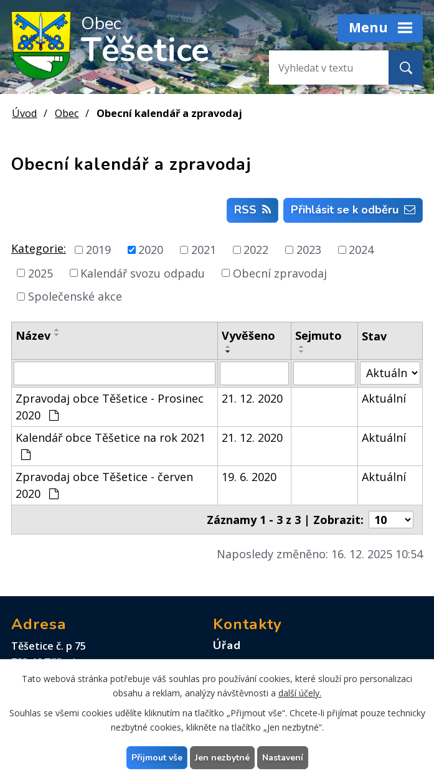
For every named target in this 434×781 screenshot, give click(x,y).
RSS (252, 209)
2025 (40, 272)
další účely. (299, 693)
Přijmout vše (156, 758)
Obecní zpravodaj (280, 272)
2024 (361, 249)
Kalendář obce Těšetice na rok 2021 (110, 445)
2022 (255, 249)
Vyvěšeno (248, 335)
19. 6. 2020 (249, 476)
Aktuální (384, 398)
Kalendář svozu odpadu (142, 272)
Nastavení (282, 758)
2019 (98, 249)
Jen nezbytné (222, 758)
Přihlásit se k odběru (353, 209)
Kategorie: (38, 248)
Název (33, 335)
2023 (308, 249)
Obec (66, 113)
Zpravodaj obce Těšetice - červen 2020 (104, 485)
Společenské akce (75, 296)
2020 (150, 249)
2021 (203, 249)
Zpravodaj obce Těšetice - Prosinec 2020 (110, 407)
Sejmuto (318, 335)
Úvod (24, 113)
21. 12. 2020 (252, 398)
